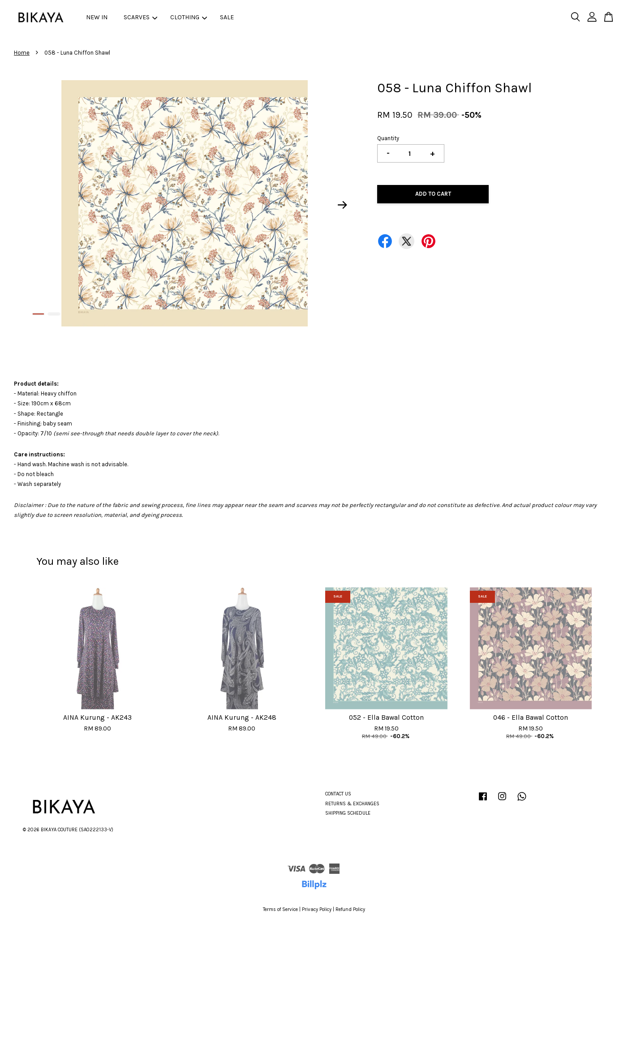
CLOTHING (188, 17)
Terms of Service (280, 909)
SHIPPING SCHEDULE (347, 813)
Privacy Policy (316, 909)
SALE (227, 17)
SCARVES (140, 17)
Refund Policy (350, 909)
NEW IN (97, 17)
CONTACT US (338, 794)
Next (342, 205)
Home (22, 52)
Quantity (388, 138)
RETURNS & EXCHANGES (352, 804)
